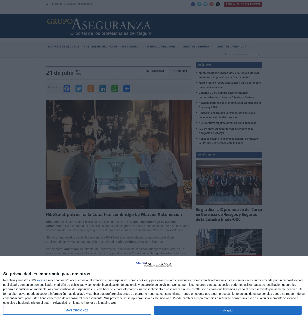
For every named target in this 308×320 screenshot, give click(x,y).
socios (41, 280)
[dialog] (154, 288)
